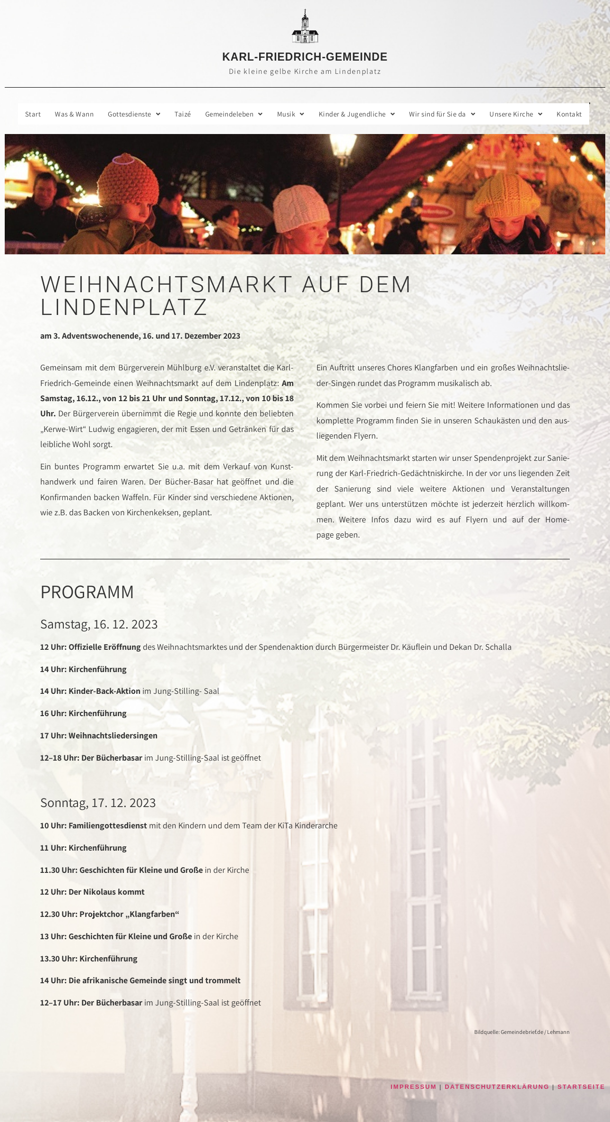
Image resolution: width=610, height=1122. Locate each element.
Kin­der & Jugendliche (362, 114)
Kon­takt (584, 114)
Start (20, 114)
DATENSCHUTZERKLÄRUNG (497, 1087)
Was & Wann (63, 114)
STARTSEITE (581, 1087)
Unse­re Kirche (529, 114)
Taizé (178, 114)
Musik (292, 114)
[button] (126, 114)
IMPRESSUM (414, 1087)
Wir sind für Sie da (452, 114)
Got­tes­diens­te (126, 114)
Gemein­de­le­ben (232, 114)
